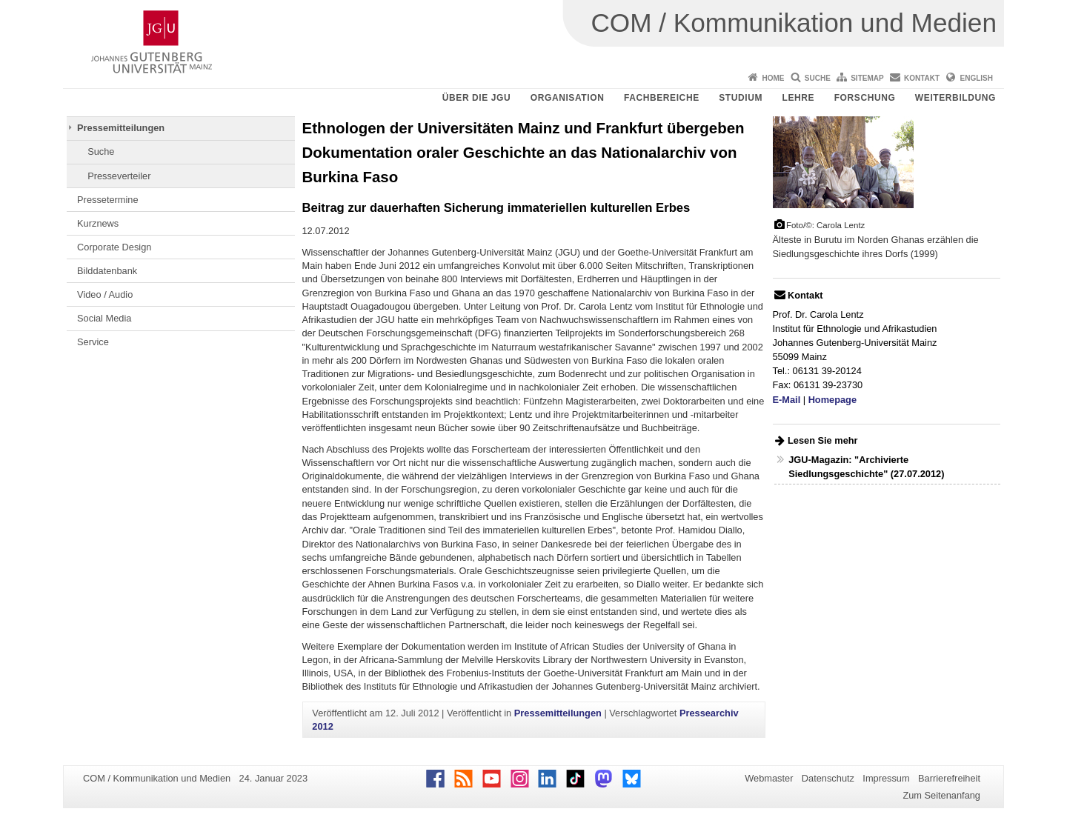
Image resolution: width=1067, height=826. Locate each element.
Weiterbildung (955, 98)
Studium (740, 98)
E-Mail (787, 399)
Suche (818, 78)
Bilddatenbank (107, 270)
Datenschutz (828, 778)
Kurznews (98, 223)
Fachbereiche (661, 98)
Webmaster (769, 778)
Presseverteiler (118, 175)
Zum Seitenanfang (941, 795)
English (976, 78)
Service (93, 341)
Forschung (865, 98)
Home (773, 78)
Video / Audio (105, 294)
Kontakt (922, 78)
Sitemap (867, 78)
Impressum (885, 778)
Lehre (798, 98)
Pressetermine (108, 199)
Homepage (832, 399)
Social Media (104, 318)
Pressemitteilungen (120, 127)
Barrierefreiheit (949, 778)
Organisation (568, 98)
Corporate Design (114, 247)
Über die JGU (476, 98)
